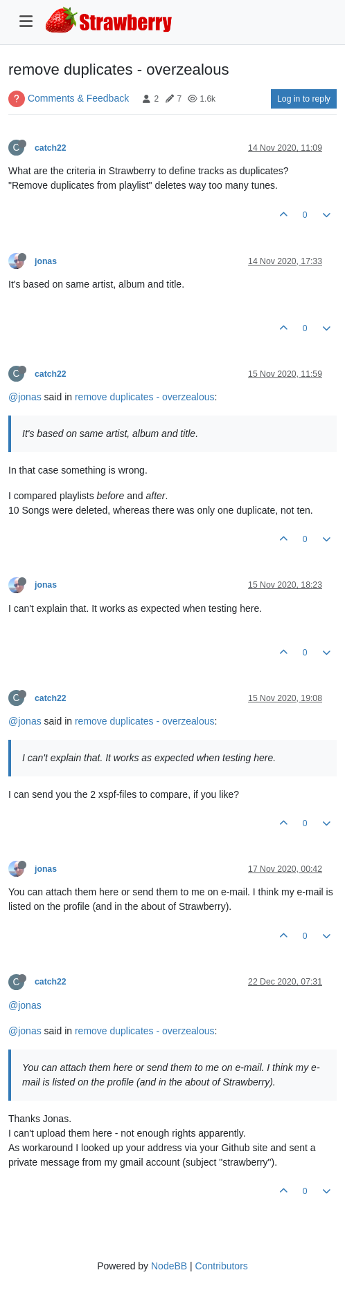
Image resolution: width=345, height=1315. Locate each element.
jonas (46, 261)
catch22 (51, 148)
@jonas (25, 396)
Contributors (221, 1265)
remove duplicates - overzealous (145, 396)
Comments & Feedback (78, 98)
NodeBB (169, 1265)
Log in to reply (303, 99)
